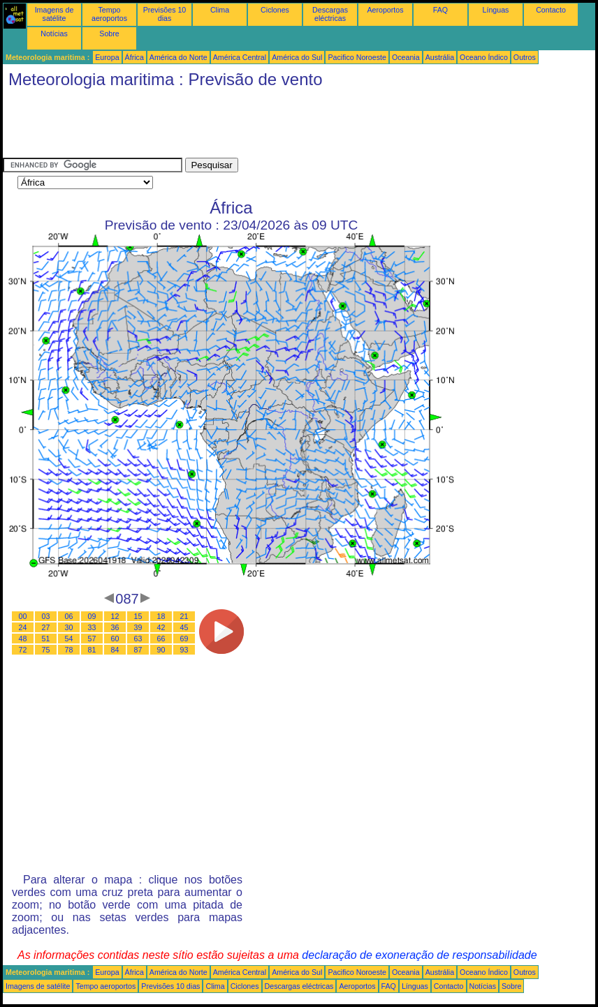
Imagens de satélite (54, 14)
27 (46, 627)
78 (69, 650)
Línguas (496, 10)
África (134, 57)
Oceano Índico (484, 57)
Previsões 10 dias (165, 14)
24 (23, 627)
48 (23, 638)
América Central (239, 57)
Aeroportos (385, 10)
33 (92, 627)
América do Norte (178, 57)
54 (69, 638)
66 (161, 638)
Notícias (54, 33)
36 (115, 627)
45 (184, 627)
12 (115, 616)
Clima (219, 10)
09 (92, 616)
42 (161, 627)
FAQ (440, 10)
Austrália (439, 57)
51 (46, 638)
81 (92, 650)
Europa (107, 57)
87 (138, 650)
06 (69, 616)
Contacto (551, 10)
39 (138, 627)
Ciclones (275, 10)
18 (161, 616)
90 (161, 650)
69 (184, 638)
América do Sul (297, 57)
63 (138, 638)
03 (46, 616)
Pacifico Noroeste (357, 57)
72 (23, 650)
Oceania (406, 57)
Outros (524, 57)
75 (46, 650)
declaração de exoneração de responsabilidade (419, 955)
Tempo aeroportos (109, 14)
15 (138, 616)
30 (69, 627)
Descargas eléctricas (330, 14)
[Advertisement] (257, 126)
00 (23, 616)
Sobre (109, 33)
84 (115, 650)
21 (184, 616)
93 (184, 650)
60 (115, 638)
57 (92, 638)
